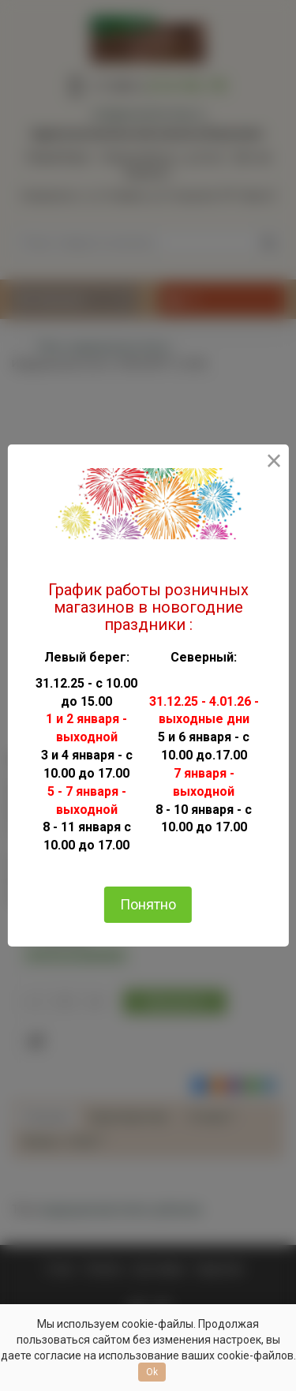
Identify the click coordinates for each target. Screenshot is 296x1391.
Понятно (148, 904)
